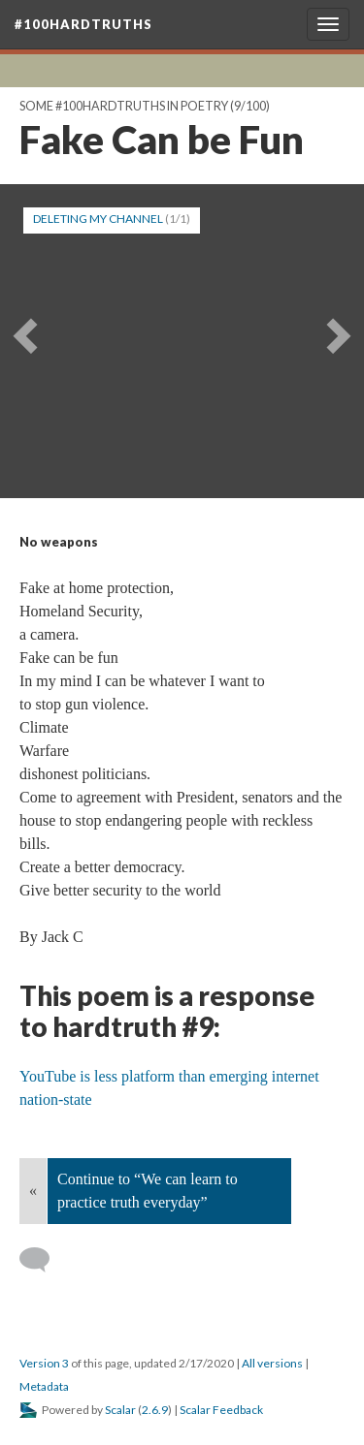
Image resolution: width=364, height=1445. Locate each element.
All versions (272, 1363)
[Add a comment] (43, 1259)
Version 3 (44, 1363)
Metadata (44, 1386)
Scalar (120, 1409)
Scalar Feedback (221, 1409)
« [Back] (33, 1190)
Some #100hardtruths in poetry (123, 106)
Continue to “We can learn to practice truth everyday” (147, 1190)
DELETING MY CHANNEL (98, 218)
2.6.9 (155, 1409)
